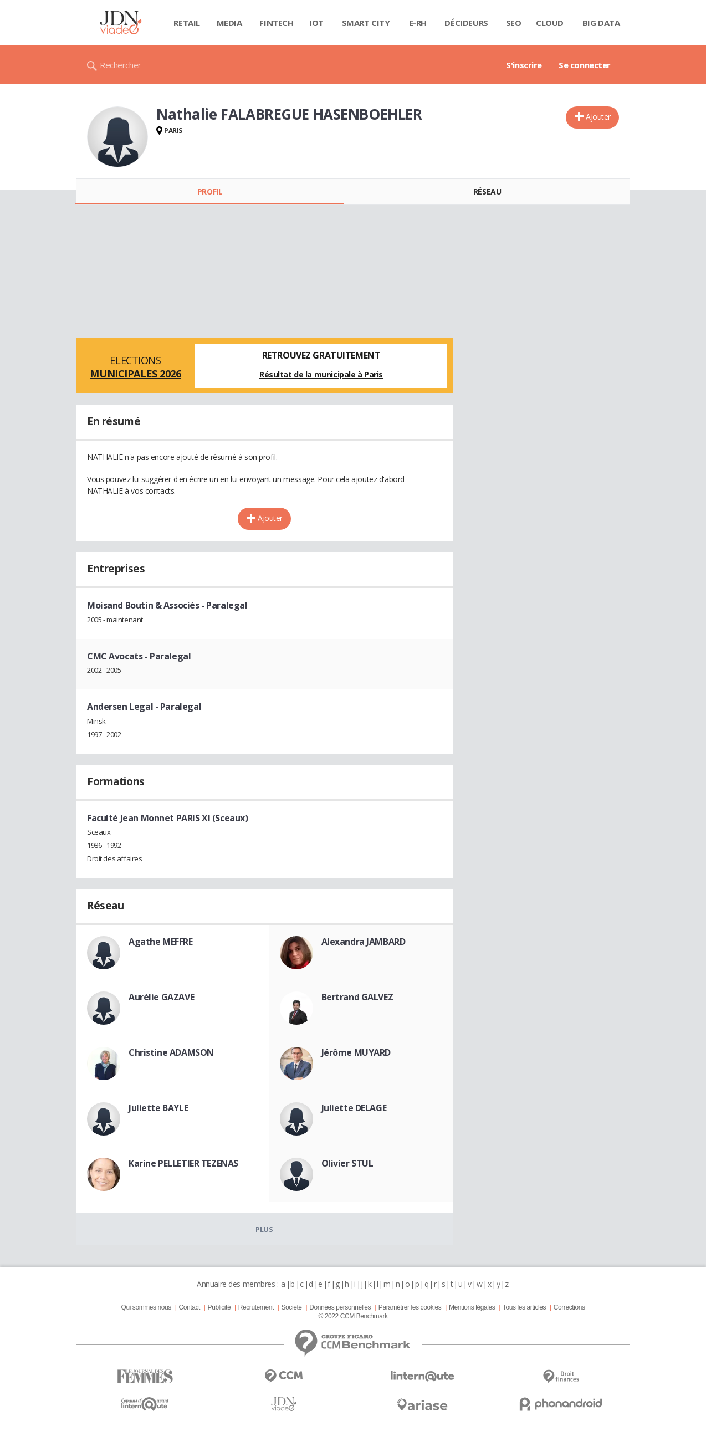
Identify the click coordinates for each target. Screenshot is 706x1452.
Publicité (219, 1307)
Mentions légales (472, 1307)
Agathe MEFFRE (161, 941)
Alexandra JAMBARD (363, 941)
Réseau (487, 191)
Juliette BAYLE (158, 1108)
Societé (291, 1307)
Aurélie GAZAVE (161, 997)
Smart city (366, 22)
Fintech (276, 22)
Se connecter (585, 64)
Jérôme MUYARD (356, 1052)
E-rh (418, 22)
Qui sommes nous (146, 1307)
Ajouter (598, 116)
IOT (316, 22)
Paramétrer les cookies (409, 1307)
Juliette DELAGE (354, 1108)
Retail (186, 22)
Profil (209, 191)
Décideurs (466, 22)
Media (229, 22)
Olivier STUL (347, 1163)
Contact (189, 1307)
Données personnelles (340, 1307)
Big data (601, 22)
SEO (513, 22)
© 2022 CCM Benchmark (352, 1316)
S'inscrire (524, 64)
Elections (135, 367)
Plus (264, 1229)
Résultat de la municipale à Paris (321, 374)
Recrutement (256, 1307)
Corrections (569, 1307)
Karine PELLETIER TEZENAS (183, 1163)
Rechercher (120, 64)
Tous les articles (524, 1307)
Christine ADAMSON (171, 1052)
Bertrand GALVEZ (357, 997)
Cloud (550, 22)
